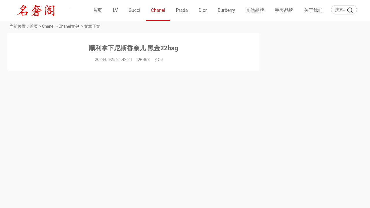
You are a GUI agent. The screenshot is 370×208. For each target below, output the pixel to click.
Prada (182, 10)
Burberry (226, 10)
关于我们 (313, 10)
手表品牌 (284, 10)
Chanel (158, 10)
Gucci (134, 10)
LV (115, 10)
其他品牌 (255, 10)
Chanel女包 (69, 26)
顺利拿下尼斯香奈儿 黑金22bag (133, 48)
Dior (203, 10)
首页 (97, 10)
